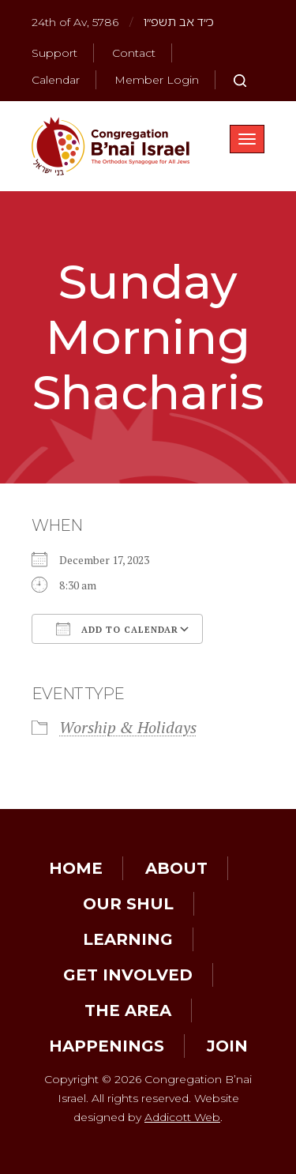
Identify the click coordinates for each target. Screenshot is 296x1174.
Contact (133, 53)
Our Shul (128, 903)
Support (54, 53)
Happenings (106, 1046)
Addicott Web (182, 1117)
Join (227, 1046)
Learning (128, 939)
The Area (127, 1010)
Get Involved (128, 974)
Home (76, 868)
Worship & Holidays (128, 727)
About (176, 868)
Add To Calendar (117, 629)
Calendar (56, 80)
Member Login (156, 80)
